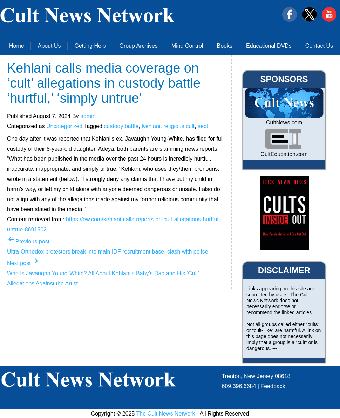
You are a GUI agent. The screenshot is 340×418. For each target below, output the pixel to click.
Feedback (272, 386)
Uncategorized (64, 126)
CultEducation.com (283, 154)
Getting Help (90, 46)
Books (224, 46)
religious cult (179, 126)
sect (203, 126)
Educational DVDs (269, 46)
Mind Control (187, 46)
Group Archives (138, 46)
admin (88, 116)
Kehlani (151, 126)
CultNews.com (284, 123)
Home (16, 46)
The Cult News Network (165, 414)
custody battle (121, 126)
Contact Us (319, 46)
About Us (49, 46)
